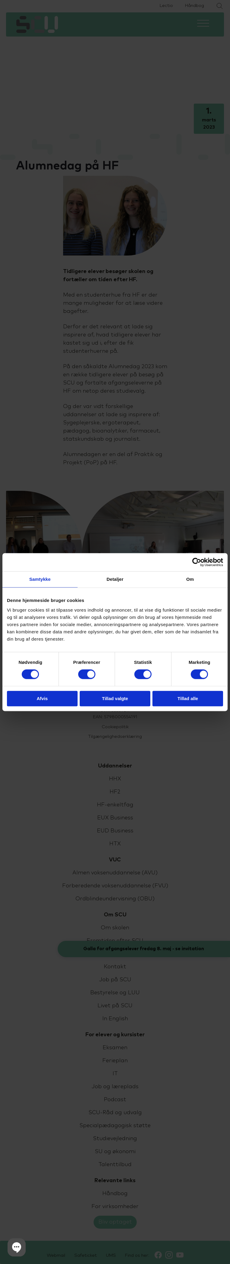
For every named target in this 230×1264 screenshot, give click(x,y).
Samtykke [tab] (40, 579)
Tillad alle (187, 698)
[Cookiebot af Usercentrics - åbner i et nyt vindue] (196, 562)
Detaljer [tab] (115, 579)
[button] (17, 1247)
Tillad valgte (115, 698)
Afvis (42, 698)
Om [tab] (190, 579)
